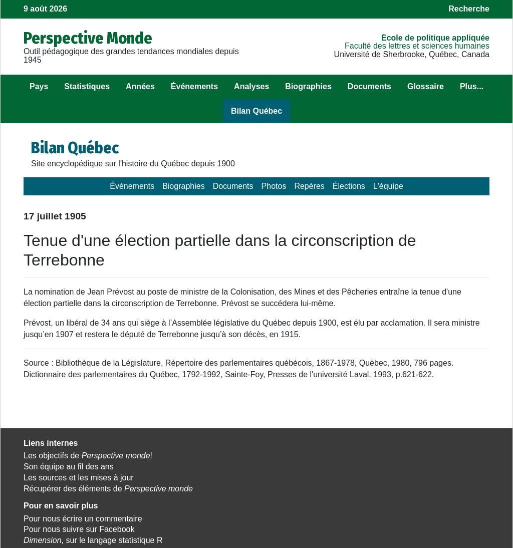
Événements (194, 86)
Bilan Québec (256, 111)
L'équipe (388, 186)
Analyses (251, 86)
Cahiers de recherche (382, 488)
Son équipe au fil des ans (69, 466)
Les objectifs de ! (88, 455)
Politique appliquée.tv (382, 477)
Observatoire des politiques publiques (411, 455)
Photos (274, 186)
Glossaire (425, 86)
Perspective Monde (88, 38)
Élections (349, 186)
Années (140, 86)
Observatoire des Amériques (394, 466)
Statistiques (87, 86)
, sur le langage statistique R (253, 477)
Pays (39, 86)
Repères (309, 186)
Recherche (468, 9)
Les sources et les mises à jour (79, 477)
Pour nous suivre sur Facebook (239, 466)
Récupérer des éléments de (95, 492)
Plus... (471, 86)
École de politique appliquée (435, 38)
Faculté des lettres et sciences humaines (417, 46)
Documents (369, 86)
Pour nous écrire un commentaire (243, 455)
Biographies (308, 86)
